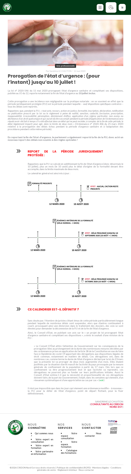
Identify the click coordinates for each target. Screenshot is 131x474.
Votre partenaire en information (42, 452)
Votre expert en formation (42, 446)
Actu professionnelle (65, 66)
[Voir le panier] (122, 7)
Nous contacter (93, 434)
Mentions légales (100, 467)
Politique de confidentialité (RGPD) (74, 467)
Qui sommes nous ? (42, 434)
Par (58, 71)
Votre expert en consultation (42, 440)
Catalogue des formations (69, 451)
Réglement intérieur (67, 470)
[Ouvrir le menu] (100, 7)
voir (101, 380)
